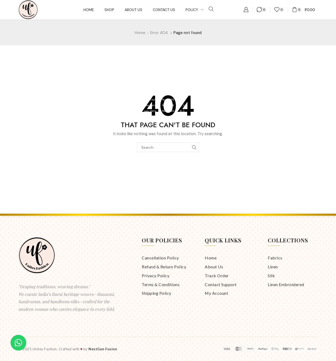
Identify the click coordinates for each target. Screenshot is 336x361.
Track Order (217, 275)
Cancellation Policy (160, 257)
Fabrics (275, 257)
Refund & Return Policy (164, 266)
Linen (273, 266)
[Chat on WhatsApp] (18, 343)
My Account (216, 293)
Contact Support (221, 284)
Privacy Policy (155, 275)
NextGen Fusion (102, 349)
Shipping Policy (156, 293)
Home (140, 32)
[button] (211, 9)
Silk (271, 275)
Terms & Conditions (161, 284)
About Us (214, 266)
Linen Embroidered (286, 284)
